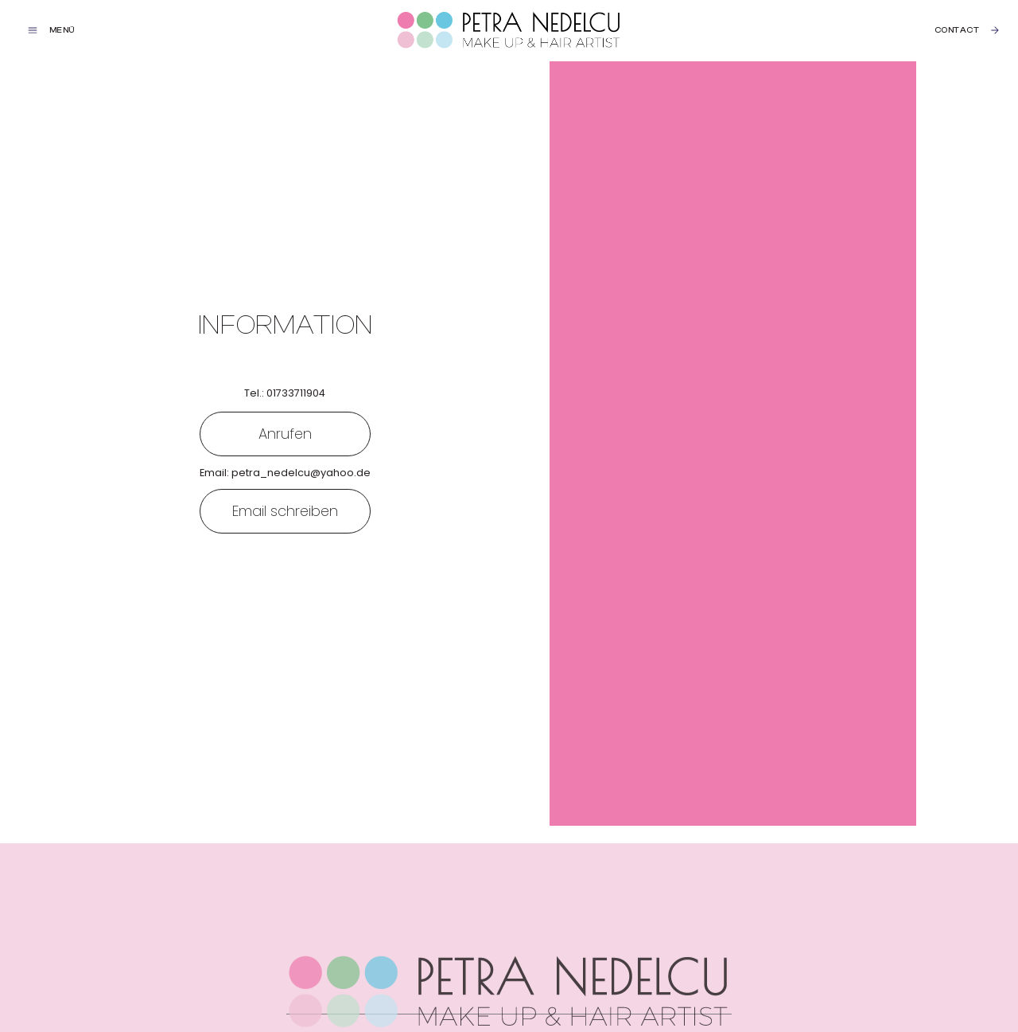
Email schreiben (285, 511)
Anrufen (285, 434)
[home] (509, 30)
